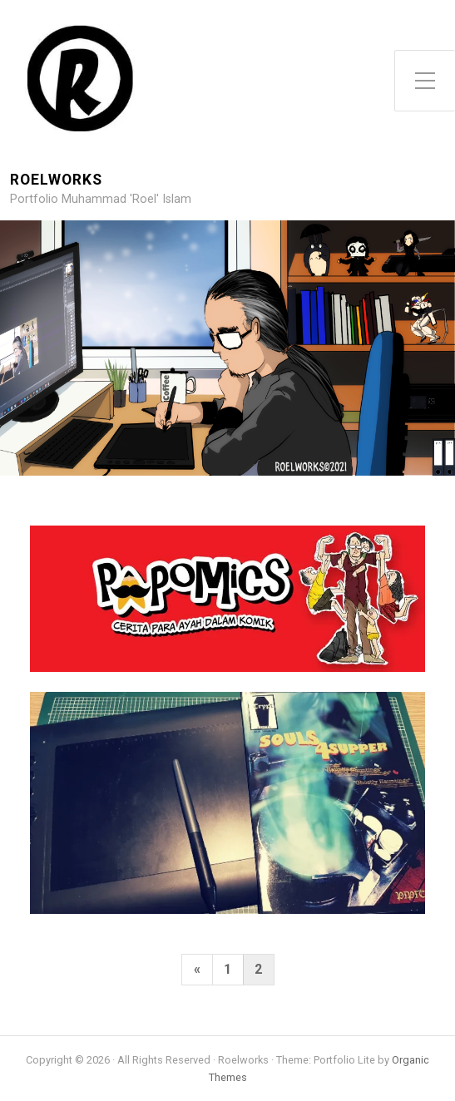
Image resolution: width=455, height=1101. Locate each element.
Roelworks (56, 180)
